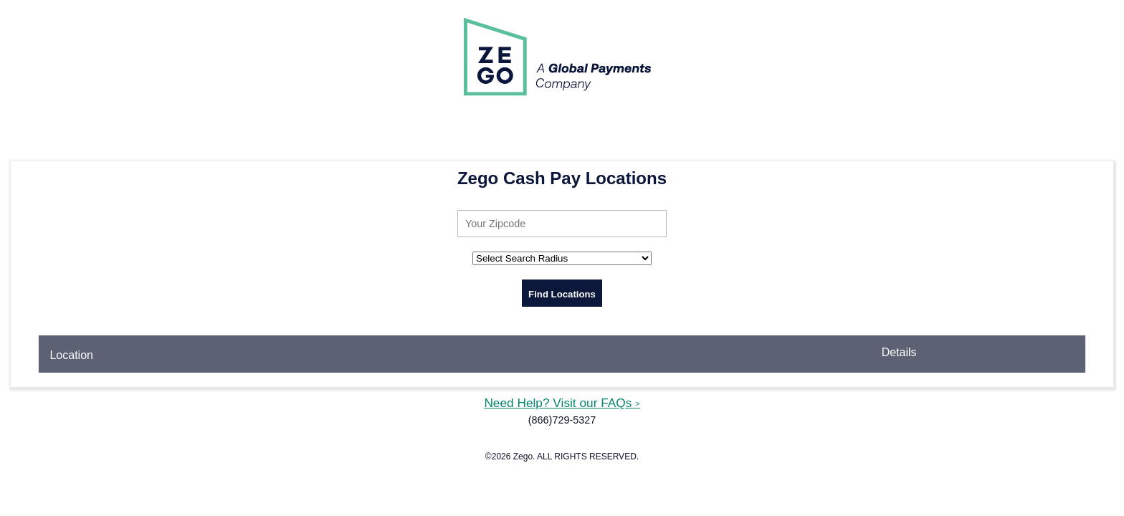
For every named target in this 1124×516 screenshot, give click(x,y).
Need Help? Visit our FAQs (561, 403)
